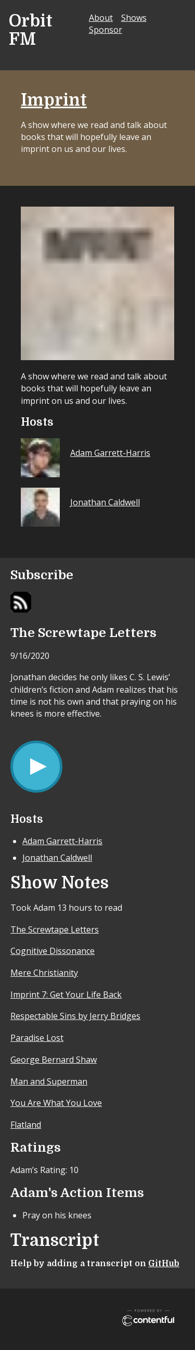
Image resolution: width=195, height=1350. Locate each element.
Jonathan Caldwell (57, 857)
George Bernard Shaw (53, 1059)
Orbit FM (31, 30)
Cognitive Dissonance (52, 951)
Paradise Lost (36, 1037)
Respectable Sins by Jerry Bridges (75, 1016)
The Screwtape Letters (54, 929)
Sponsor (105, 29)
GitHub (163, 1263)
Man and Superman (48, 1081)
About (101, 17)
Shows (134, 17)
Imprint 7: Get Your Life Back (66, 994)
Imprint (54, 100)
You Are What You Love (56, 1103)
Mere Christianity (44, 972)
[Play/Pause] (36, 767)
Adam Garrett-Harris (62, 841)
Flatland (25, 1124)
